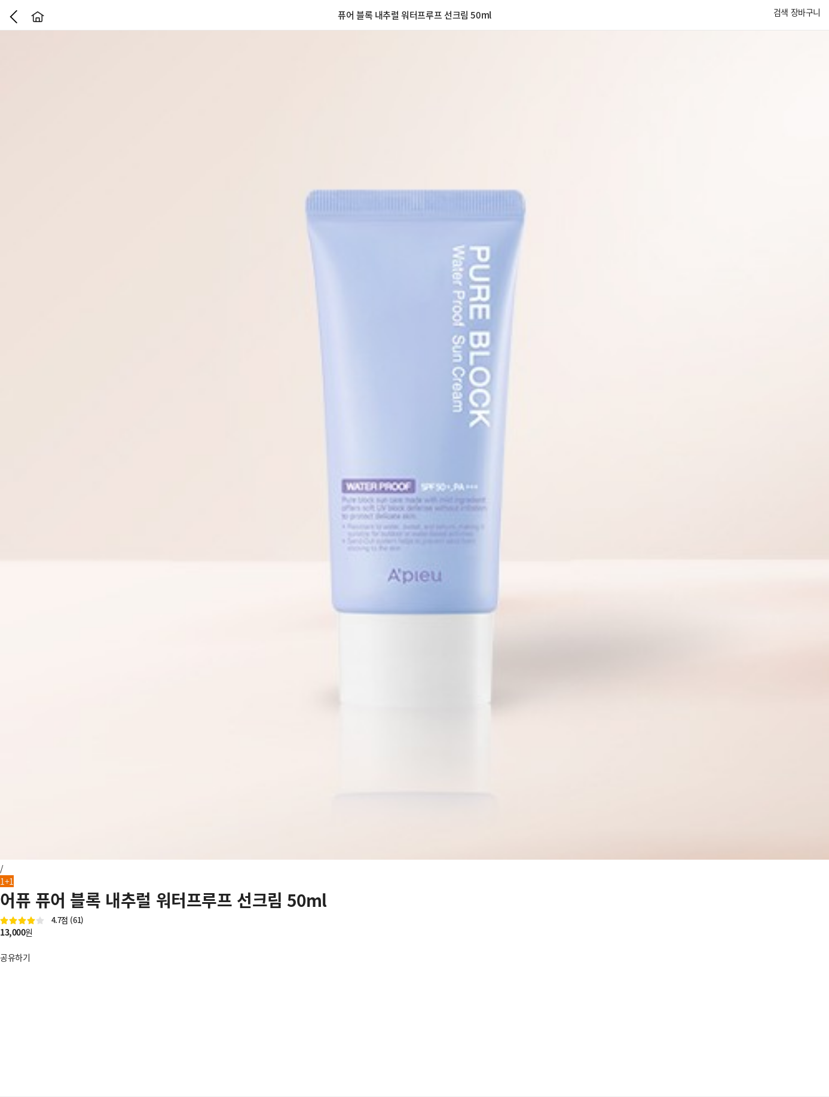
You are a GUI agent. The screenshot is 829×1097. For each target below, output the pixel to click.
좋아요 (6, 945)
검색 (780, 12)
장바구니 (806, 12)
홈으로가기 (37, 16)
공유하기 (15, 957)
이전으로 (13, 16)
